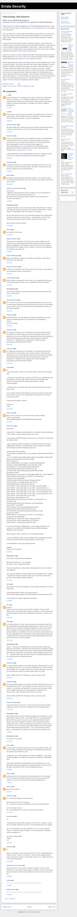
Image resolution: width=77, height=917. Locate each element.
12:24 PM (9, 812)
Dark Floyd (10, 426)
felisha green (11, 889)
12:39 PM (9, 659)
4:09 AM (9, 617)
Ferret (15, 86)
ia (7, 111)
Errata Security (13, 6)
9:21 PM (9, 580)
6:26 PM (9, 311)
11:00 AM (9, 235)
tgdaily (39, 28)
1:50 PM (9, 782)
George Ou (45, 28)
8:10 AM (9, 285)
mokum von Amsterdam (14, 188)
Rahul (8, 175)
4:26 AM (9, 876)
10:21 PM (9, 861)
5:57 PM (9, 422)
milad (8, 880)
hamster (19, 86)
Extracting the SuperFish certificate (70, 64)
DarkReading (24, 28)
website (20, 56)
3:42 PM (9, 344)
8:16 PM (9, 158)
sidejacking (26, 86)
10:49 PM (9, 184)
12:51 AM (9, 709)
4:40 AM (9, 201)
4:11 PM (9, 132)
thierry (9, 773)
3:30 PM (9, 121)
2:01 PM (9, 108)
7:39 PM (9, 894)
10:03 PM (9, 698)
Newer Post (7, 907)
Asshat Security (12, 300)
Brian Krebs (32, 28)
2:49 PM (9, 251)
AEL (8, 584)
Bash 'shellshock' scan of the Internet (71, 110)
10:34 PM (9, 409)
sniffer (32, 86)
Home (29, 907)
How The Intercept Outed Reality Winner (70, 47)
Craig (8, 367)
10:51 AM (9, 225)
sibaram (9, 846)
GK (8, 605)
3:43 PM (9, 363)
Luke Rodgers (11, 278)
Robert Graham (12, 124)
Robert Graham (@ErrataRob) (65, 18)
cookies (10, 86)
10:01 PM (9, 677)
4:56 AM (9, 326)
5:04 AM (9, 791)
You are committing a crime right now (66, 32)
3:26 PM (9, 552)
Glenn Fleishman (12, 255)
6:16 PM (9, 601)
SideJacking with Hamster (65, 80)
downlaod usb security (14, 865)
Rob (8, 621)
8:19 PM (9, 171)
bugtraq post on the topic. (25, 150)
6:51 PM (9, 296)
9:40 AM (9, 769)
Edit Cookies (26, 58)
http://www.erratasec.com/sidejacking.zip (16, 22)
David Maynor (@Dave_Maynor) (65, 22)
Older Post (51, 907)
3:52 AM (9, 842)
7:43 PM (9, 885)
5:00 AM (9, 732)
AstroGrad (10, 816)
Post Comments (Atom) (33, 912)
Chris (8, 745)
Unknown (10, 136)
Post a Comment (10, 898)
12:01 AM (9, 741)
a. (7, 95)
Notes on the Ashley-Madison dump (66, 174)
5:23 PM (9, 263)
